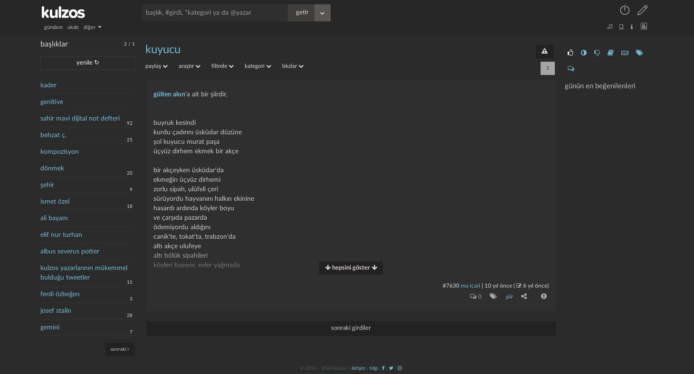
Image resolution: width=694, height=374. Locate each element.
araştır (189, 66)
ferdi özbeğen (60, 294)
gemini (49, 327)
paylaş (156, 66)
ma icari (470, 286)
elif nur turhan (61, 235)
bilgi (374, 367)
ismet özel (54, 201)
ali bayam (54, 218)
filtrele (222, 66)
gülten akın (169, 94)
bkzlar (293, 66)
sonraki (120, 349)
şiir (509, 296)
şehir (47, 185)
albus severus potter (69, 251)
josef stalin (55, 311)
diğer (93, 27)
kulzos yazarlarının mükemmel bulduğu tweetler (83, 273)
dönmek (52, 168)
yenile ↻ (87, 63)
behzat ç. (53, 135)
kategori (258, 66)
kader (48, 85)
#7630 (451, 286)
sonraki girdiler (351, 328)
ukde (73, 27)
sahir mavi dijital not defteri (80, 118)
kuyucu (163, 50)
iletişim (358, 367)
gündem (53, 27)
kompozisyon (59, 152)
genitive (51, 102)
